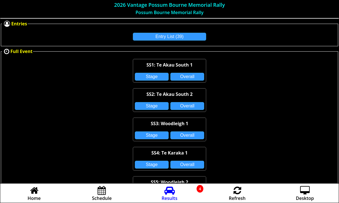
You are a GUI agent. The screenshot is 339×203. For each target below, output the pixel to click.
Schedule (102, 195)
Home (34, 195)
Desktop (305, 195)
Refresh (237, 195)
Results (169, 195)
